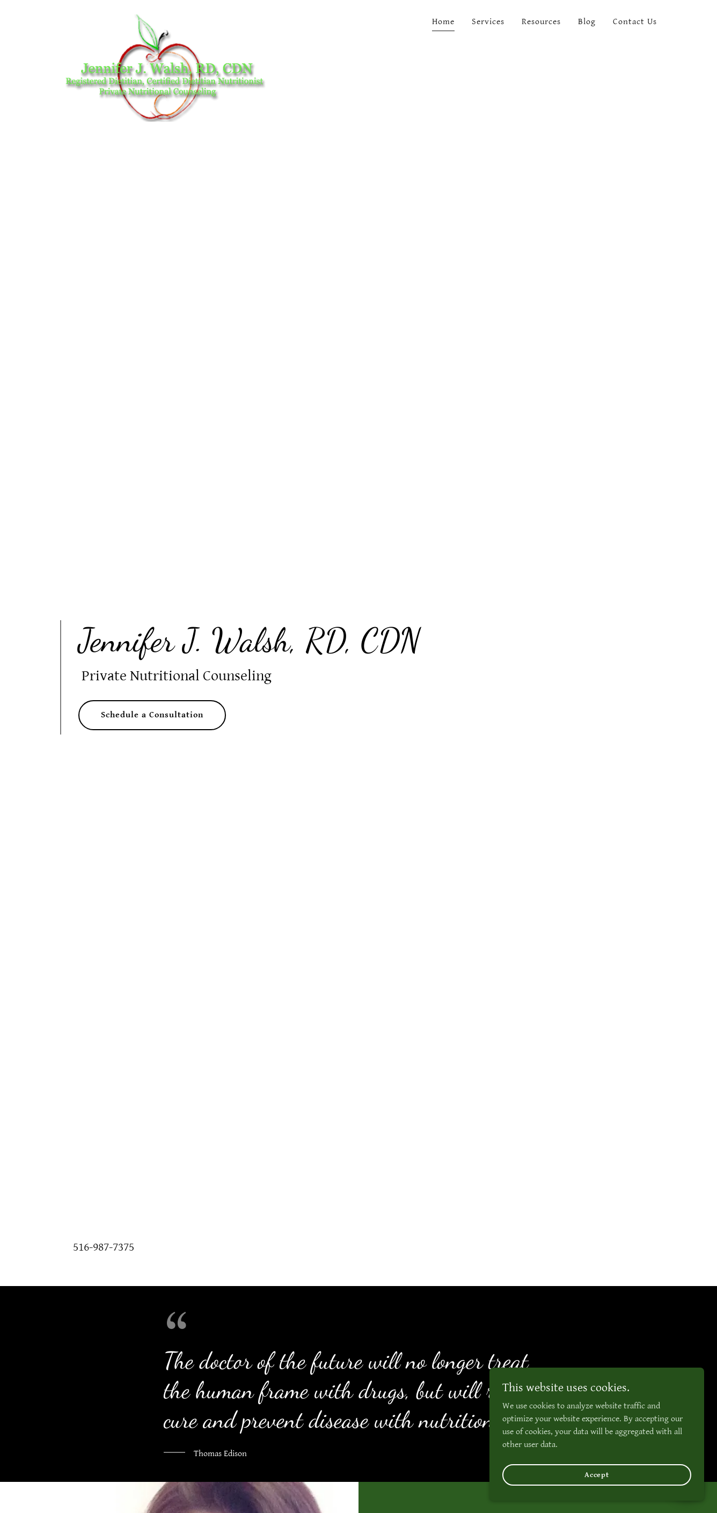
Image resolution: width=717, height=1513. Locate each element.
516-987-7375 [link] (103, 1247)
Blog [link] (587, 22)
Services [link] (488, 22)
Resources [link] (541, 22)
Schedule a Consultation (152, 715)
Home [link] (443, 22)
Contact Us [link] (635, 22)
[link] (164, 18)
